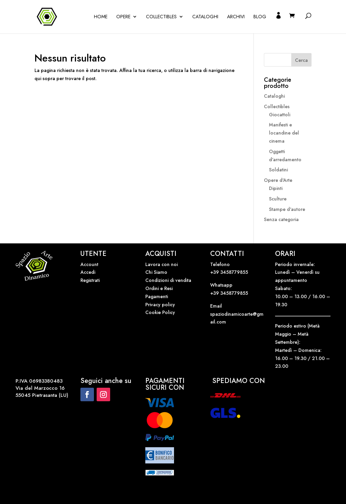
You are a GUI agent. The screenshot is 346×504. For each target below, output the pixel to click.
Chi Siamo (156, 272)
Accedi (87, 272)
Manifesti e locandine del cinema (284, 132)
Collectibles (161, 17)
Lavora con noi (161, 264)
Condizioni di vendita (168, 280)
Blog (259, 17)
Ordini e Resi (159, 288)
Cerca (301, 60)
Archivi (236, 17)
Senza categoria (281, 219)
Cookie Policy (160, 312)
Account (89, 264)
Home (100, 17)
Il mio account (278, 23)
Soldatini (278, 169)
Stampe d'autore (287, 209)
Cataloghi (205, 17)
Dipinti (275, 188)
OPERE (123, 17)
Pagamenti (156, 296)
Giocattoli (279, 114)
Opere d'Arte (278, 180)
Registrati (90, 280)
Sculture (278, 198)
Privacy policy (160, 304)
